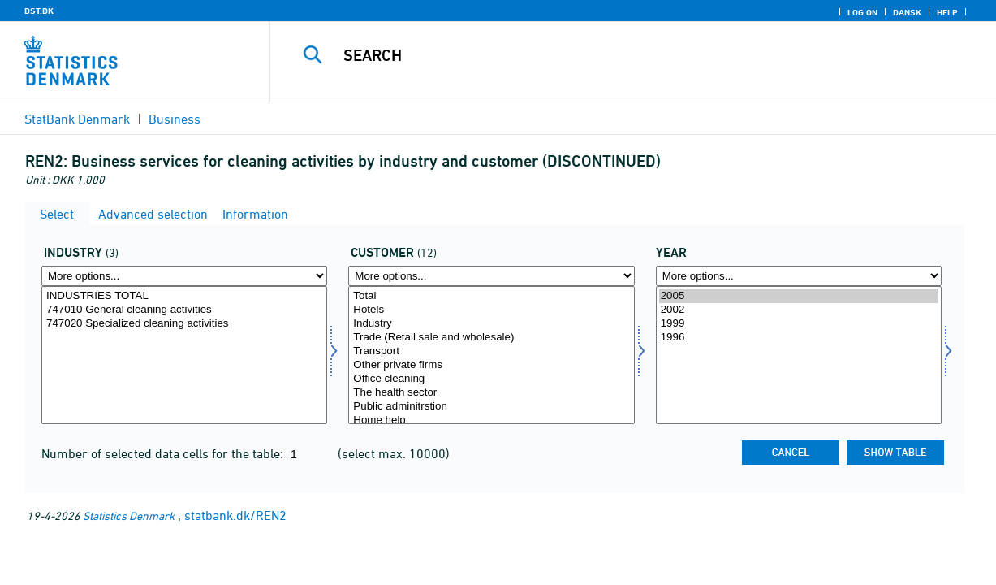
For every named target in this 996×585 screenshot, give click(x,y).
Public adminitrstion (491, 407)
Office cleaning (491, 379)
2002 (798, 310)
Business (174, 118)
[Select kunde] (491, 355)
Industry (491, 324)
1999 (798, 324)
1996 (798, 337)
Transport (491, 351)
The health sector (491, 393)
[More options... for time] (799, 276)
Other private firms (491, 365)
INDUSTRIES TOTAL (184, 296)
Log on (862, 12)
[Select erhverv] (184, 355)
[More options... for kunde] (491, 276)
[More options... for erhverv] (184, 276)
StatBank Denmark (77, 118)
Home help (491, 420)
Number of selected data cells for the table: (164, 453)
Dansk (907, 12)
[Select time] (799, 355)
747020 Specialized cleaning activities (184, 324)
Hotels (491, 310)
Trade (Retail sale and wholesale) (491, 337)
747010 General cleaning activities (184, 310)
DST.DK (39, 10)
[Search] (623, 55)
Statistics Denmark (129, 515)
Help (947, 12)
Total (491, 296)
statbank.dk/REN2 (235, 515)
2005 (798, 296)
